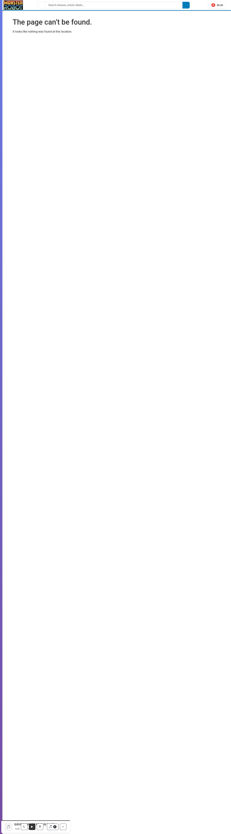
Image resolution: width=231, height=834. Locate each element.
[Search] (113, 5)
